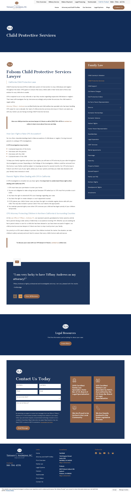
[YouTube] (104, 453)
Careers (38, 471)
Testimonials (92, 2)
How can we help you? (22, 403)
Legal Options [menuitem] (98, 7)
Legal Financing (80, 2)
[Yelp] (109, 453)
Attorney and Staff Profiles (44, 457)
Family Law (39, 464)
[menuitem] (104, 75)
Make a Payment (67, 2)
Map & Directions (64, 463)
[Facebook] (96, 453)
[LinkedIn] (100, 453)
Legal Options (40, 467)
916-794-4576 (117, 2)
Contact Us (119, 7)
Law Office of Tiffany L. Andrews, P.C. (23, 218)
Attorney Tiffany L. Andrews (15, 106)
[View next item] (20, 297)
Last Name (42, 385)
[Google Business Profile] (113, 453)
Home (38, 453)
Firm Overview (41, 2)
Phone (17, 391)
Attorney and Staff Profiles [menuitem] (71, 7)
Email (40, 391)
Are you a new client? (21, 397)
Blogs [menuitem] (108, 7)
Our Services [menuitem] (87, 7)
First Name (19, 385)
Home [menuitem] (57, 7)
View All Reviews (31, 297)
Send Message (22, 428)
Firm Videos (40, 478)
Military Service (54, 2)
